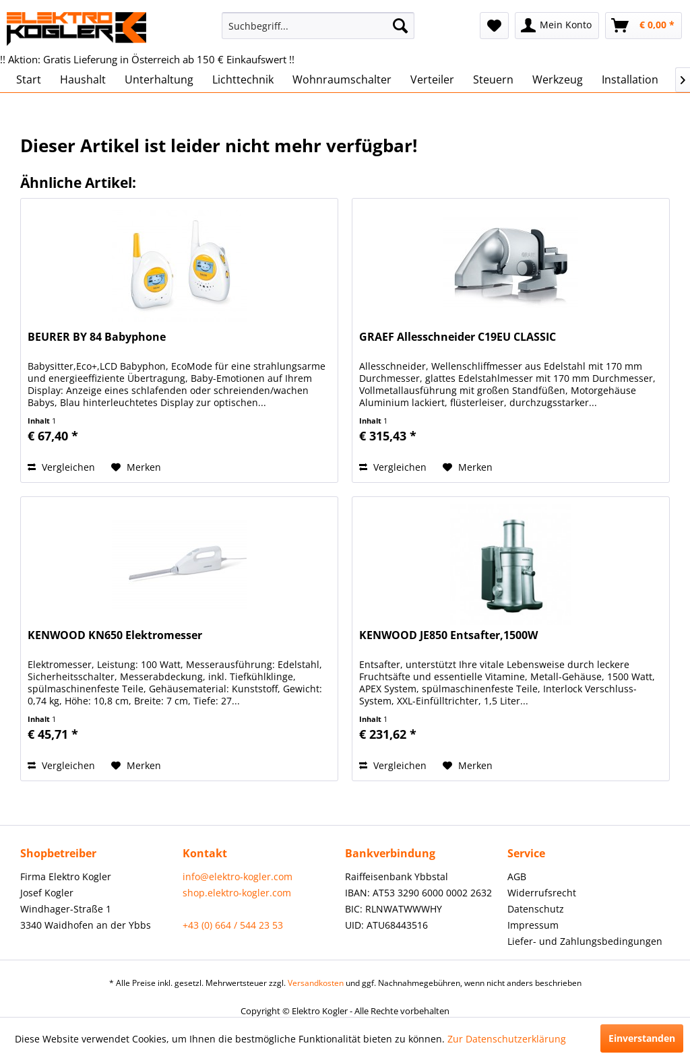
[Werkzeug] (557, 79)
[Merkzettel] (494, 25)
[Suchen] (400, 25)
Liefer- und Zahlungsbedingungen (584, 941)
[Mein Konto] (557, 25)
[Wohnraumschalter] (342, 79)
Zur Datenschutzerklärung (506, 1038)
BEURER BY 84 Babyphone (97, 337)
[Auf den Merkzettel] (136, 467)
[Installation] (630, 79)
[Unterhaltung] (159, 79)
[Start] (29, 79)
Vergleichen (61, 467)
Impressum (533, 925)
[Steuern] (493, 79)
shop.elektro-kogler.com (237, 892)
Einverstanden (641, 1038)
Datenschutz (535, 908)
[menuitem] (318, 25)
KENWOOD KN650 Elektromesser (115, 635)
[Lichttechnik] (243, 79)
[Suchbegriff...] (318, 25)
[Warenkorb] (643, 25)
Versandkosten (316, 983)
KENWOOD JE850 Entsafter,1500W (448, 635)
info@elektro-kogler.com (237, 876)
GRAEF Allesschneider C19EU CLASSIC (457, 337)
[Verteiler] (432, 79)
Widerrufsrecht (541, 892)
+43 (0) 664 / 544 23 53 (233, 925)
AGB (516, 876)
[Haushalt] (83, 79)
